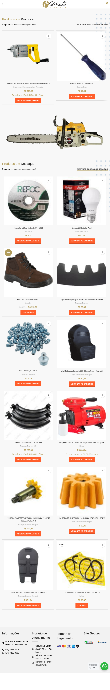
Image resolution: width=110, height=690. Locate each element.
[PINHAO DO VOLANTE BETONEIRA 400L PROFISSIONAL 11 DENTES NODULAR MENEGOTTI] (28, 502)
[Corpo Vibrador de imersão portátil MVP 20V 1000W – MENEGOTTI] (28, 56)
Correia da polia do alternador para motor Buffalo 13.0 (82, 606)
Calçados (28, 306)
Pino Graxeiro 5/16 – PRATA (28, 376)
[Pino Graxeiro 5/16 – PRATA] (28, 349)
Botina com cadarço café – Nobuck (28, 302)
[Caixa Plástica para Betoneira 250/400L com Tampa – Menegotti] (81, 349)
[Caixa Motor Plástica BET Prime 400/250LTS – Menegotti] (28, 579)
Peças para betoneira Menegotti (81, 383)
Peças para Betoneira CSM (28, 454)
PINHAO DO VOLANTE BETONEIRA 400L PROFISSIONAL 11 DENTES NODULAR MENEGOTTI (28, 532)
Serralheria (28, 234)
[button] (28, 103)
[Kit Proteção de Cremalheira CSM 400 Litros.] (28, 424)
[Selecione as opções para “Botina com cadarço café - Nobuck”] (28, 315)
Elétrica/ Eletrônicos (81, 234)
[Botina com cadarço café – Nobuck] (28, 275)
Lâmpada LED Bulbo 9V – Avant (81, 230)
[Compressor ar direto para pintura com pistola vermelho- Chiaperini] (81, 424)
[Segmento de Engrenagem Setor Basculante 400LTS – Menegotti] (81, 275)
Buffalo (82, 610)
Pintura (82, 457)
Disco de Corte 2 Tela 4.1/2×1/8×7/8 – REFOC (28, 230)
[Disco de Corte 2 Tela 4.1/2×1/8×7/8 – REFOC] (28, 203)
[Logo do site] (55, 4)
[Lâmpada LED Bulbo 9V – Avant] (81, 203)
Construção (43, 90)
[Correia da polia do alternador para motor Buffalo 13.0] (81, 579)
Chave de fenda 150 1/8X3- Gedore (82, 83)
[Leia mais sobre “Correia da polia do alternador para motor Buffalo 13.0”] (81, 619)
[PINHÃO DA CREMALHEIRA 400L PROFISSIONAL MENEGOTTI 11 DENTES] (81, 502)
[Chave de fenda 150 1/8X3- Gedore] (81, 56)
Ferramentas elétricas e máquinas (22, 90)
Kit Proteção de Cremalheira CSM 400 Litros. (28, 451)
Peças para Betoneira (82, 309)
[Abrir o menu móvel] (3, 4)
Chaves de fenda (82, 87)
